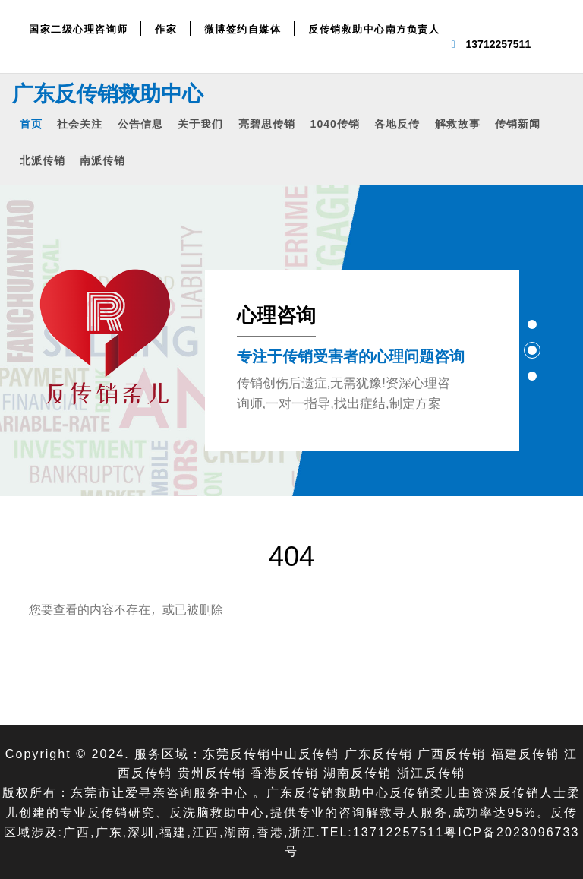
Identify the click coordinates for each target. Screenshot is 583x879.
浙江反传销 (431, 772)
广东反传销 (379, 753)
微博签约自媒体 (243, 29)
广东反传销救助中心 (107, 93)
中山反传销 (305, 753)
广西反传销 (452, 753)
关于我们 (200, 123)
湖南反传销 (357, 772)
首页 (31, 123)
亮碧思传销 (266, 123)
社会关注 (79, 123)
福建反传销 (525, 753)
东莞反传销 (237, 753)
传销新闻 (517, 123)
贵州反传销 (212, 772)
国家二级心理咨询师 (78, 29)
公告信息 (140, 123)
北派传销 (42, 160)
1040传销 (335, 123)
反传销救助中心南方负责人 (374, 29)
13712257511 (498, 43)
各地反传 (397, 123)
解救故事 (458, 123)
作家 (166, 29)
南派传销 (102, 160)
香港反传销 (285, 772)
